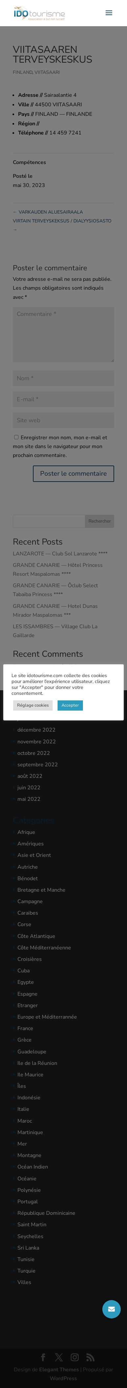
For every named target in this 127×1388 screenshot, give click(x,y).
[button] (111, 1309)
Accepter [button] (70, 705)
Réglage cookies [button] (33, 705)
